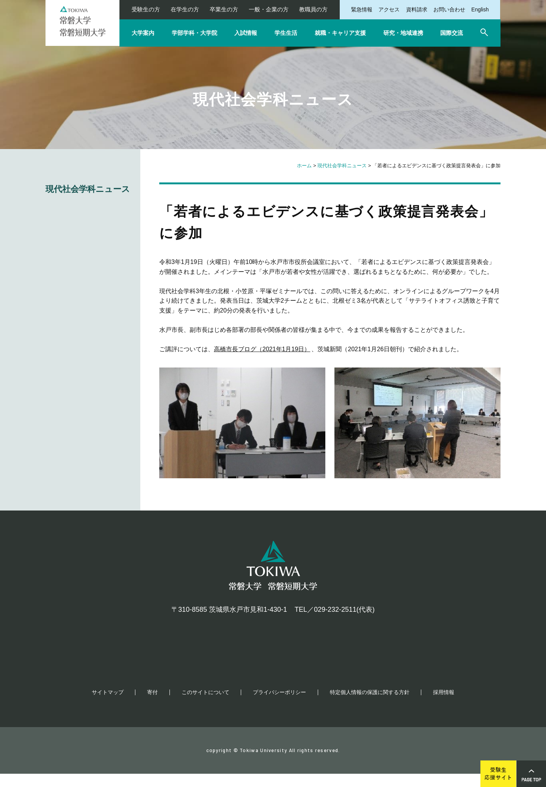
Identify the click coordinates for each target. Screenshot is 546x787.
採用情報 (443, 705)
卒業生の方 (224, 9)
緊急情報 (361, 9)
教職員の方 (313, 9)
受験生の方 (146, 9)
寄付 (152, 705)
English (480, 9)
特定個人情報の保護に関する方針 (370, 705)
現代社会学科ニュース (342, 165)
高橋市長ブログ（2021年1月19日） (262, 349)
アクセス (389, 9)
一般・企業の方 (269, 9)
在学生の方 (185, 9)
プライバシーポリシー (279, 705)
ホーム (304, 165)
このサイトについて (205, 705)
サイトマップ (108, 705)
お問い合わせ (449, 9)
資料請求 (416, 9)
